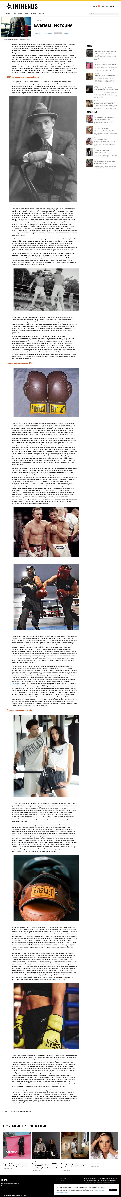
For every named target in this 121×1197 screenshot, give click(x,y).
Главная (4, 39)
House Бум (41, 14)
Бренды (20, 14)
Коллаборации (48, 33)
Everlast (12, 1111)
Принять (113, 1189)
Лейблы (16, 39)
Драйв (26, 14)
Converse (15, 683)
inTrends (21, 6)
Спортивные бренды (23, 1111)
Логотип (66, 33)
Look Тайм (7, 14)
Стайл (14, 14)
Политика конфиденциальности (10, 1185)
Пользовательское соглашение (10, 1183)
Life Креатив (33, 14)
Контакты (105, 6)
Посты (96, 6)
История (58, 33)
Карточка (37, 33)
